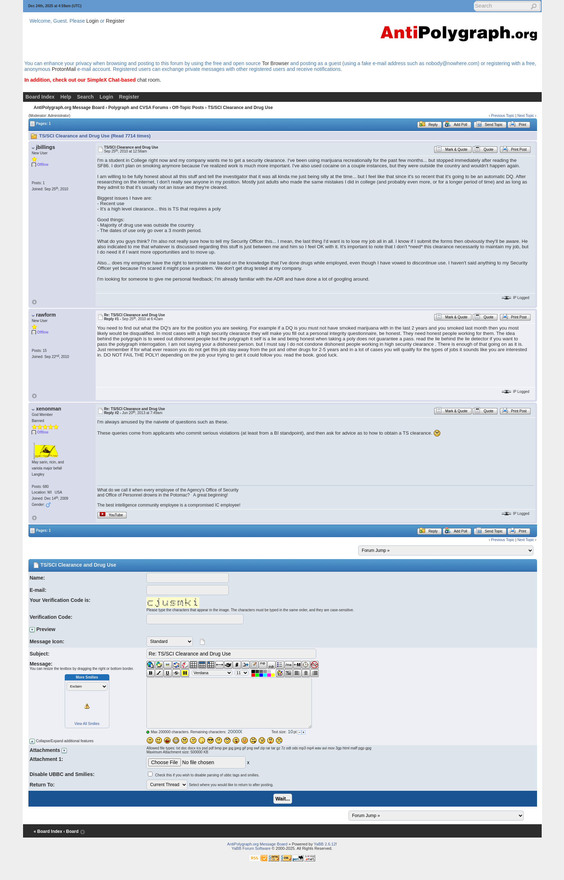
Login (92, 21)
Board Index (40, 97)
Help (65, 97)
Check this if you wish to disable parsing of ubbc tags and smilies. (207, 775)
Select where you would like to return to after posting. (231, 785)
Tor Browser (275, 63)
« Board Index (48, 831)
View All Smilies (87, 724)
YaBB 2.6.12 (325, 844)
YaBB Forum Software (251, 848)
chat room (148, 80)
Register (115, 21)
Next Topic (525, 116)
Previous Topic (502, 116)
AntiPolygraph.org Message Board (69, 107)
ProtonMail (64, 69)
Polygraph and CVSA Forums (138, 107)
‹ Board (70, 831)
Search (85, 97)
